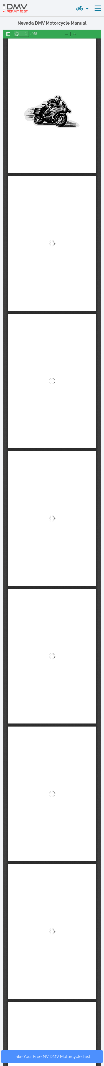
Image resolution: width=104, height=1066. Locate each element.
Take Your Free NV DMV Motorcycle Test (52, 1056)
